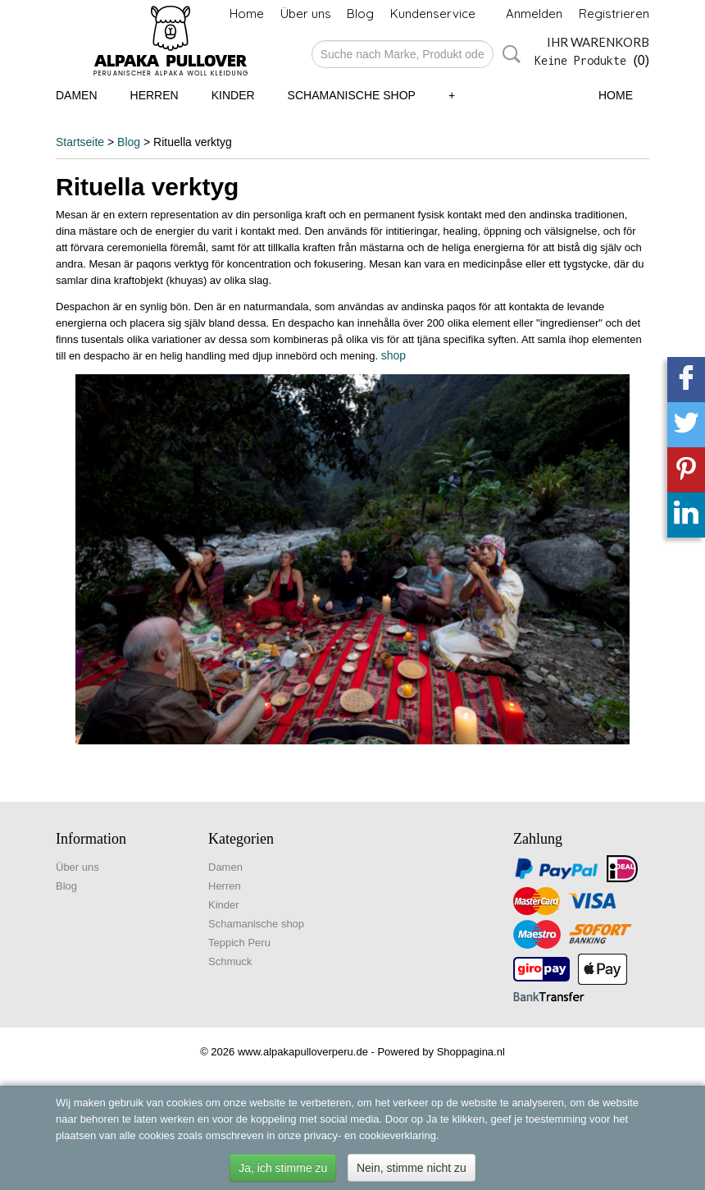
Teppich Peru (239, 942)
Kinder (233, 95)
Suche (508, 54)
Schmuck (230, 961)
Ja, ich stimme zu (283, 1167)
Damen (77, 95)
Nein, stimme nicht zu (411, 1167)
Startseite (80, 142)
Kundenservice (432, 13)
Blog (360, 13)
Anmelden (534, 13)
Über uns (305, 13)
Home (247, 13)
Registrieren (614, 13)
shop (393, 355)
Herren (154, 95)
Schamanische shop (352, 95)
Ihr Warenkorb (598, 41)
